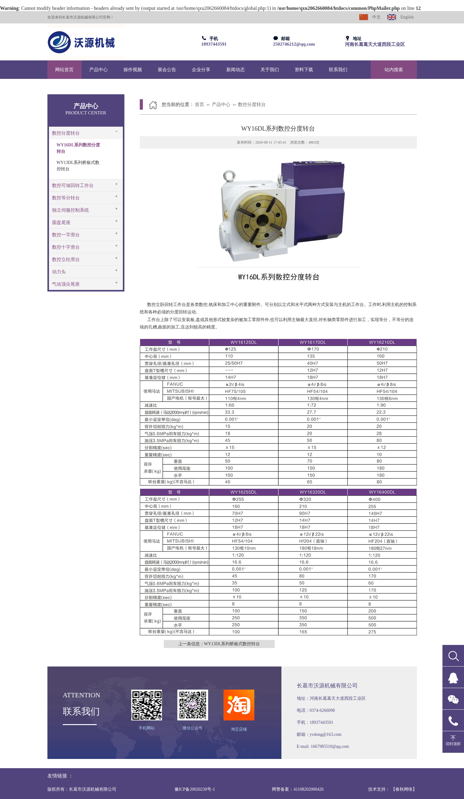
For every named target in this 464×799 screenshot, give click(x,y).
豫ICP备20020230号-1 (195, 789)
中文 (370, 17)
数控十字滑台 (66, 247)
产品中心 (98, 69)
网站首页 (64, 69)
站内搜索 (394, 69)
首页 (199, 104)
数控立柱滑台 (66, 259)
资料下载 (304, 69)
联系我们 (338, 69)
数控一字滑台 (66, 234)
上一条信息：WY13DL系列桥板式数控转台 (219, 644)
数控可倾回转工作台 (73, 185)
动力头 (59, 271)
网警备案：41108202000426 (297, 789)
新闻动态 (235, 69)
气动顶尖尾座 (66, 284)
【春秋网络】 (404, 789)
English (400, 17)
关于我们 (269, 69)
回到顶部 (453, 744)
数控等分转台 (66, 197)
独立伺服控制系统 (70, 210)
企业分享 (201, 69)
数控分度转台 (66, 133)
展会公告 (167, 69)
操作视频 (132, 69)
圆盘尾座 (61, 222)
